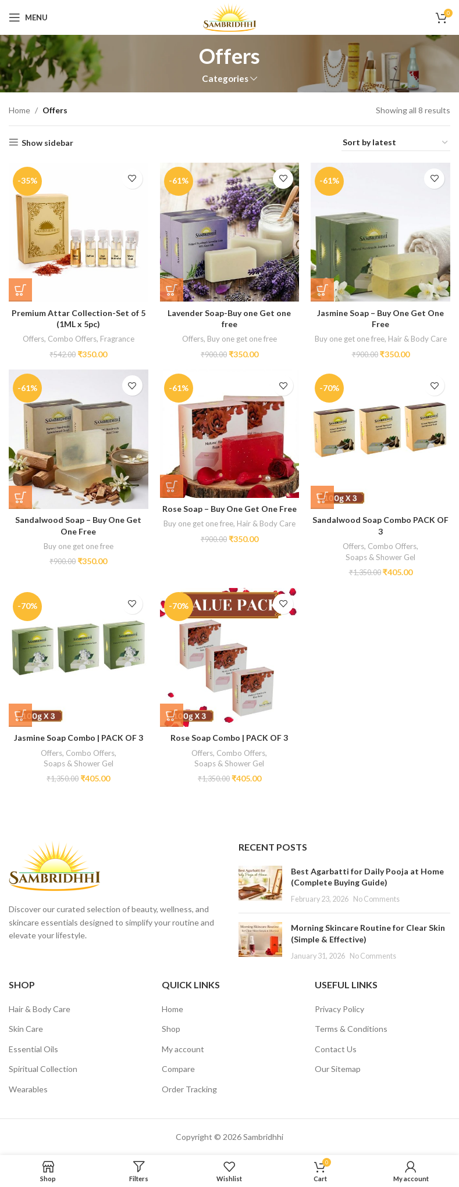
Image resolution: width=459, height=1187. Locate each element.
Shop (171, 1029)
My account (183, 1049)
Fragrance (117, 338)
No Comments (376, 899)
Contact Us (336, 1049)
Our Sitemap (338, 1069)
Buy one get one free (242, 338)
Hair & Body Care (417, 338)
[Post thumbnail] (260, 885)
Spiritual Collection (43, 1069)
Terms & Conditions (351, 1029)
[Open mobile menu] (28, 17)
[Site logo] (229, 16)
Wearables (28, 1089)
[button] (20, 290)
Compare (178, 1069)
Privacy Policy (339, 1009)
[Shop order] (395, 143)
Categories (225, 78)
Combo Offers (72, 338)
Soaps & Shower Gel (380, 557)
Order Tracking (189, 1089)
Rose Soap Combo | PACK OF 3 (229, 738)
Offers (33, 338)
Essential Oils (33, 1049)
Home (19, 110)
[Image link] (54, 865)
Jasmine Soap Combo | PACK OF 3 (78, 738)
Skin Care (26, 1029)
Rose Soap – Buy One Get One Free (229, 509)
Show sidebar (47, 142)
